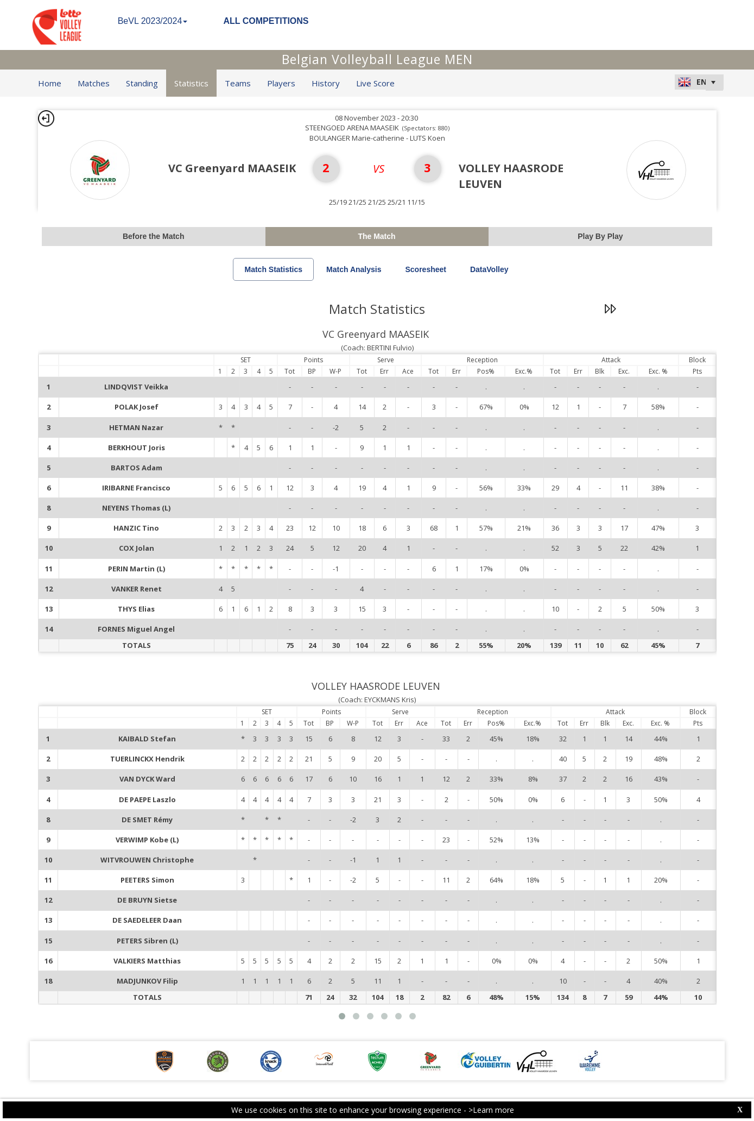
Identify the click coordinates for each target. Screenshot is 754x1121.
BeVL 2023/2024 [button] (153, 21)
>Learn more (491, 1110)
